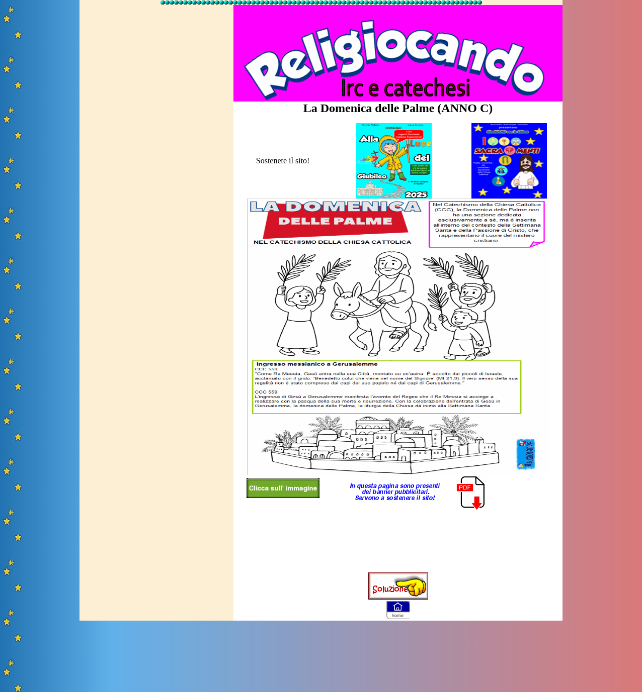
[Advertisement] (156, 157)
